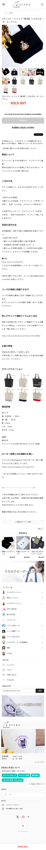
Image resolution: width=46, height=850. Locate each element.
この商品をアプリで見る (23, 522)
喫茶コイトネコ (12, 598)
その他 (9, 653)
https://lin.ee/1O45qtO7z (12, 262)
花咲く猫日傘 (12, 609)
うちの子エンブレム (14, 603)
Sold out (23, 120)
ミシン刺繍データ (13, 631)
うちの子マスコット (14, 592)
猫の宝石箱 (11, 614)
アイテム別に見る (13, 637)
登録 (39, 691)
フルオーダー (12, 620)
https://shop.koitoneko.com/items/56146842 (21, 336)
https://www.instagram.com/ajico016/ (18, 467)
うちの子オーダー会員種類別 (17, 642)
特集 (8, 648)
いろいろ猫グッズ (13, 626)
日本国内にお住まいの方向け (23, 127)
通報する (40, 529)
